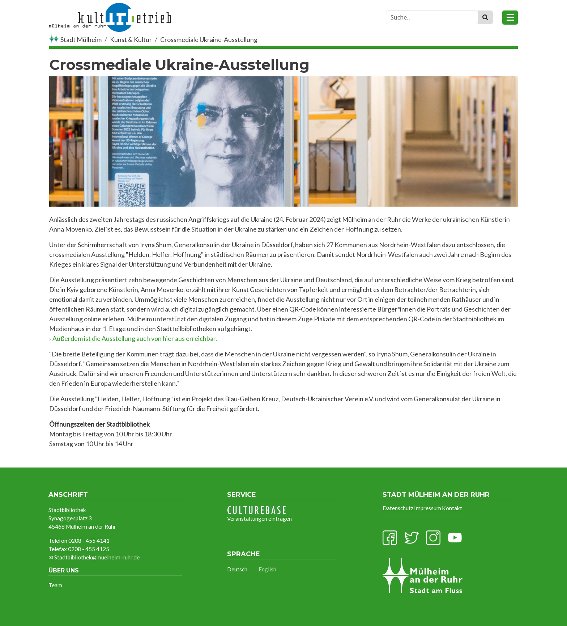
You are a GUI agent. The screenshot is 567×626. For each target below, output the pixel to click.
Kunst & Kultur (131, 39)
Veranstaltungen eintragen (259, 514)
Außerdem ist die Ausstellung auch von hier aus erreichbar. (134, 338)
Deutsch (237, 569)
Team (55, 585)
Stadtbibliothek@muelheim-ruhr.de (97, 557)
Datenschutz (398, 508)
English (267, 569)
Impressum (427, 508)
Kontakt (452, 508)
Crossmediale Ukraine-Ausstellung (208, 39)
